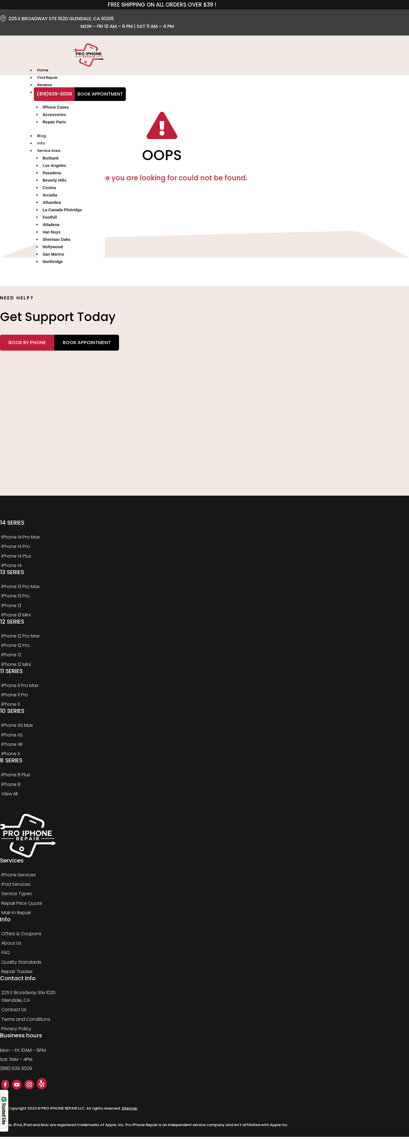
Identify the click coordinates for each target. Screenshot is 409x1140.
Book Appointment (100, 94)
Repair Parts (54, 123)
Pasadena (52, 175)
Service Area (48, 152)
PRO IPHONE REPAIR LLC (63, 1111)
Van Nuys (51, 234)
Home (42, 70)
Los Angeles (54, 167)
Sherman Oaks (56, 241)
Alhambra (52, 204)
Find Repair (47, 78)
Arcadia (50, 197)
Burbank (51, 160)
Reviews (44, 85)
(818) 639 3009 (16, 1072)
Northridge (53, 263)
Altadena (51, 226)
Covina (49, 189)
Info (40, 145)
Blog (41, 137)
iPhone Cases (56, 108)
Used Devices (55, 101)
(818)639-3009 (54, 94)
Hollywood (53, 249)
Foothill (50, 219)
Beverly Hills (54, 182)
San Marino (53, 256)
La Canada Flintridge (62, 212)
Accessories (54, 115)
